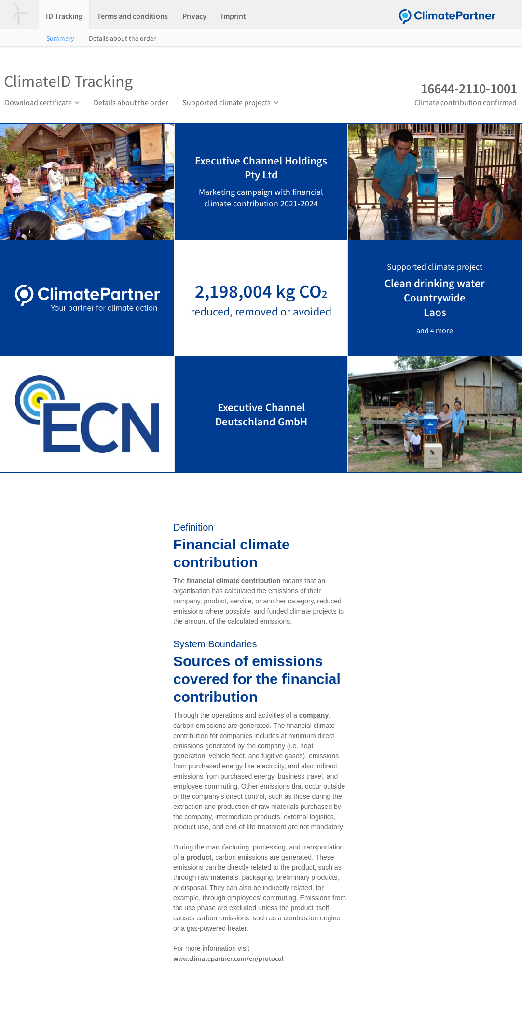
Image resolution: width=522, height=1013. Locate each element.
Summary (60, 38)
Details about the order (122, 38)
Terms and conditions (132, 16)
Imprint (233, 16)
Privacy (194, 16)
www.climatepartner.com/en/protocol (228, 958)
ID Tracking (64, 16)
